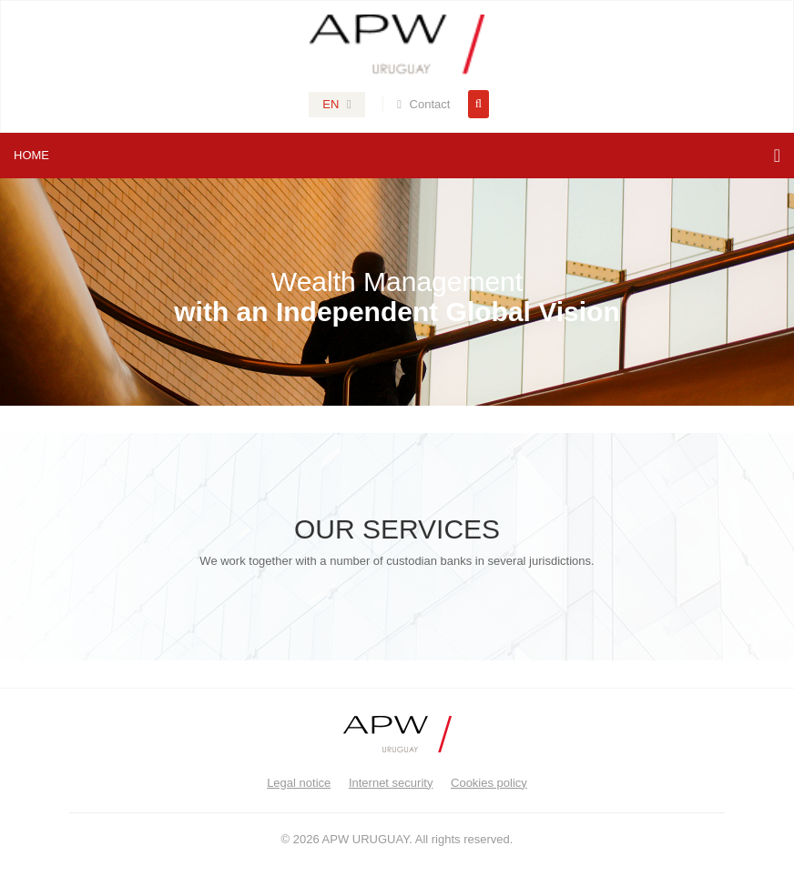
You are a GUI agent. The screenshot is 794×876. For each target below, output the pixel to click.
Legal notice (299, 783)
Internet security (391, 783)
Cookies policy (489, 783)
